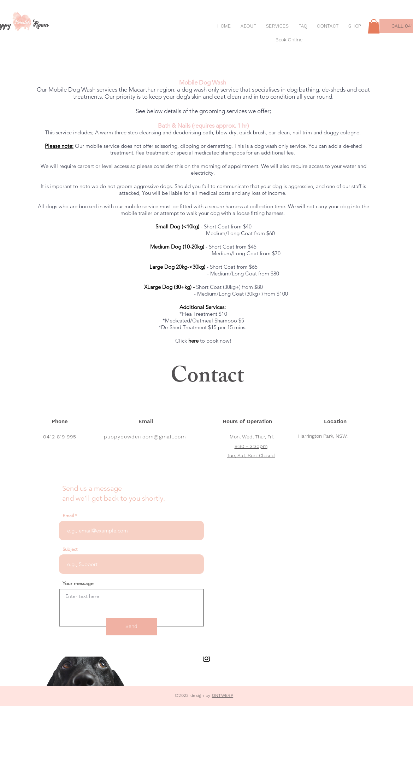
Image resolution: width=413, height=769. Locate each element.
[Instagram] (206, 658)
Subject (70, 549)
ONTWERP (223, 695)
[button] (374, 26)
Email (68, 515)
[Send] (131, 626)
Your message (78, 583)
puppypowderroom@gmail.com (145, 436)
